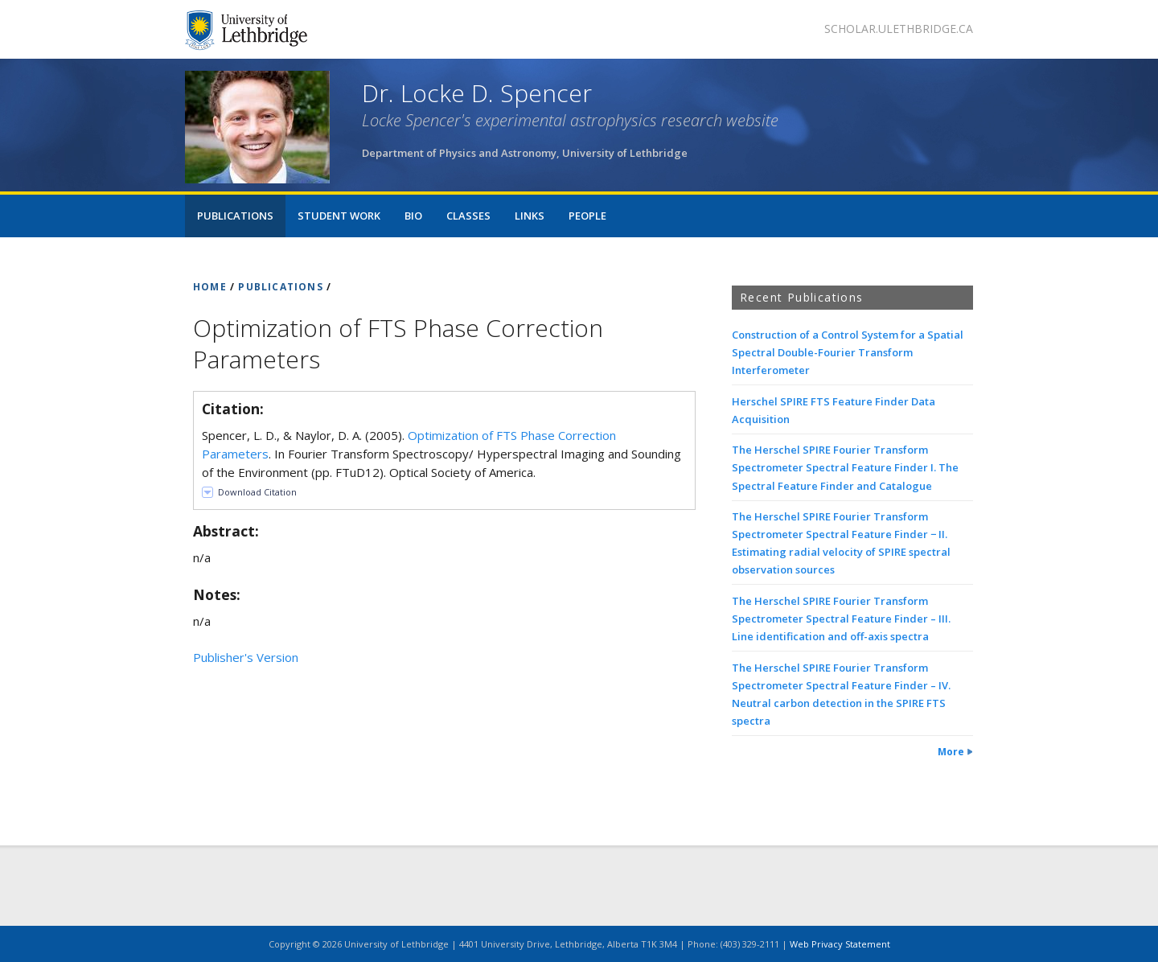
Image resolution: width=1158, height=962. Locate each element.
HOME (210, 287)
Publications (235, 215)
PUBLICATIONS (280, 287)
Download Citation (257, 492)
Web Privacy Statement (840, 944)
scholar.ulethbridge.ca (898, 28)
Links (529, 215)
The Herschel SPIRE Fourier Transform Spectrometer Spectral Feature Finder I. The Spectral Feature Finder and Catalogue (845, 467)
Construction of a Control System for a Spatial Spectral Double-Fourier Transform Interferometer (847, 352)
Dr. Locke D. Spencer (477, 92)
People (587, 215)
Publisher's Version (245, 657)
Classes (468, 215)
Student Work (339, 215)
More (951, 751)
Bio (413, 215)
